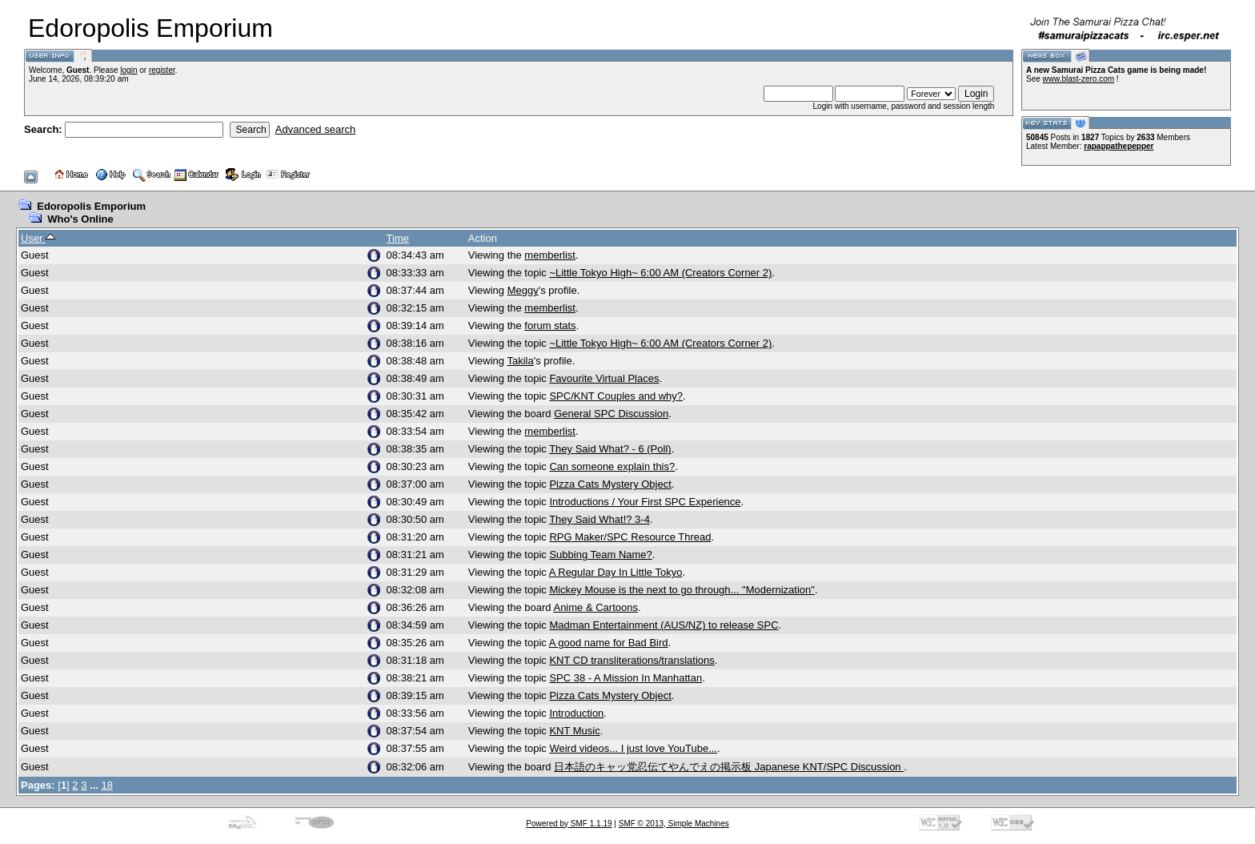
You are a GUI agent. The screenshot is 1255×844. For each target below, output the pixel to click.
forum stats (549, 326)
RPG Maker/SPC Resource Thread (630, 537)
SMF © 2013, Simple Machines (674, 823)
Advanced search (315, 129)
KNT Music (574, 731)
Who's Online (80, 219)
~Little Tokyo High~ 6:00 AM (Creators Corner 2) (660, 273)
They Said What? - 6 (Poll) (610, 449)
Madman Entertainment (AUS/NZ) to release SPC (663, 625)
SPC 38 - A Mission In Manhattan (625, 678)
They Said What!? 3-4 (599, 519)
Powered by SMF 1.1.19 (568, 823)
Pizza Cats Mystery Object (610, 484)
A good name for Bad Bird (608, 643)
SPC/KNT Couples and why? (616, 396)
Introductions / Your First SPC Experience (644, 502)
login (128, 70)
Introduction (576, 713)
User (38, 238)
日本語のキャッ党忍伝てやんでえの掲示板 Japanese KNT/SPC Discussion (729, 767)
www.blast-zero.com (1078, 78)
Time (398, 238)
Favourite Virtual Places (604, 378)
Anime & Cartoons (595, 607)
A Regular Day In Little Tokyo (616, 572)
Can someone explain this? (612, 466)
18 (107, 785)
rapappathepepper (1118, 146)
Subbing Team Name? (600, 555)
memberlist (549, 255)
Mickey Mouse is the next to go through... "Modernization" (682, 590)
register (162, 70)
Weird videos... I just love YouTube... (633, 748)
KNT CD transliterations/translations (631, 660)
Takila (520, 361)
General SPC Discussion (611, 414)
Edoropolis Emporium (91, 206)
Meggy (523, 290)
